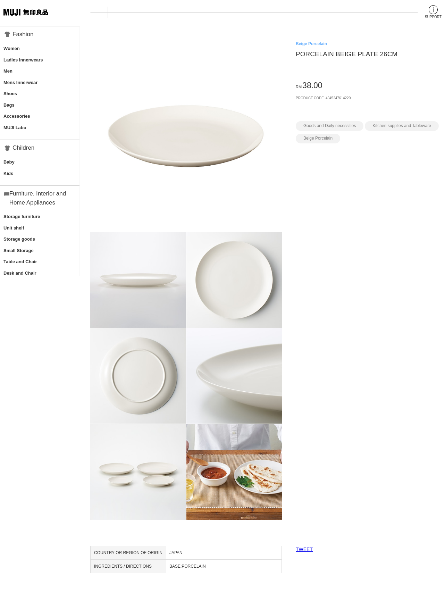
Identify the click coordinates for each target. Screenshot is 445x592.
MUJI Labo (14, 127)
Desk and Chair (19, 273)
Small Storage (18, 250)
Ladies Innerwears (23, 59)
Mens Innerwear (20, 82)
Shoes (10, 93)
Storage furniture (21, 216)
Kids (8, 173)
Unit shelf (13, 228)
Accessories (16, 116)
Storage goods (19, 239)
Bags (9, 105)
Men (7, 71)
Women (11, 48)
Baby (9, 162)
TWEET (304, 549)
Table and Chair (20, 261)
